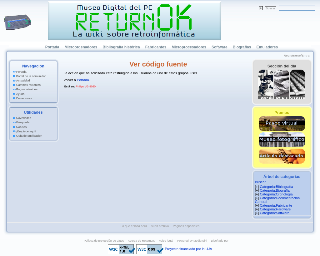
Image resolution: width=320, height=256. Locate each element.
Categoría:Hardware (275, 209)
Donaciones (24, 98)
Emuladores (267, 47)
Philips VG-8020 (86, 86)
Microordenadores (81, 47)
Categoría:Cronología (276, 194)
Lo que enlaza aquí (134, 226)
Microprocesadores (189, 47)
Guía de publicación (29, 135)
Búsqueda (23, 122)
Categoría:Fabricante (276, 205)
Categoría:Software (274, 213)
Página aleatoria (27, 89)
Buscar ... (262, 182)
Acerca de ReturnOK (141, 240)
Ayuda (20, 94)
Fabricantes (155, 47)
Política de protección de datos (104, 240)
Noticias (21, 127)
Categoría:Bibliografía (276, 187)
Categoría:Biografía (274, 190)
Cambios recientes (28, 84)
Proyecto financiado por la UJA (188, 249)
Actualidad (23, 80)
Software (220, 47)
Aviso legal (166, 240)
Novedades (23, 118)
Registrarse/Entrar (297, 55)
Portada (52, 47)
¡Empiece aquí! (26, 131)
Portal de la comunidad (31, 76)
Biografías (242, 47)
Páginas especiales (186, 226)
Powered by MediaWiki (192, 240)
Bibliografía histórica (121, 47)
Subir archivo (160, 226)
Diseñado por (219, 240)
